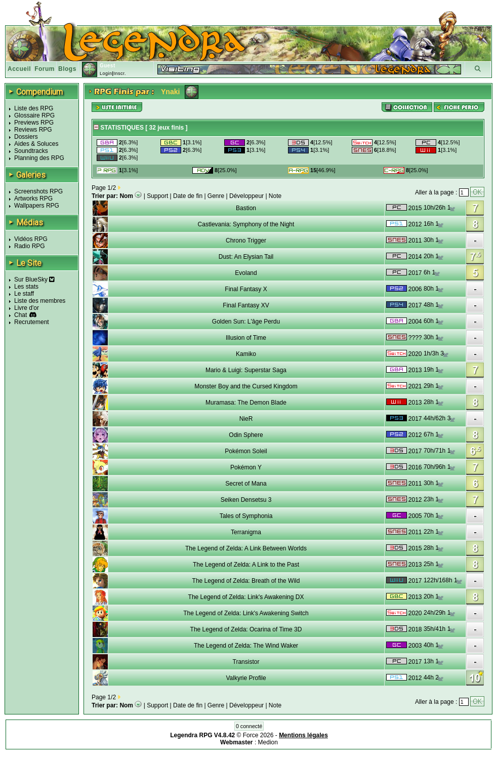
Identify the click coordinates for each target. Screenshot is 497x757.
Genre (216, 196)
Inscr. (119, 73)
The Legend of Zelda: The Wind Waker (246, 645)
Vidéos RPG (31, 239)
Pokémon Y (246, 467)
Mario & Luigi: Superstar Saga (245, 370)
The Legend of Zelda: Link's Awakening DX (246, 597)
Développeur (246, 196)
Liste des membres (39, 300)
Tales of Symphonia (246, 516)
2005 (415, 516)
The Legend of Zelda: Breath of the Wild (246, 580)
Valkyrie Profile (246, 678)
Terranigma (246, 532)
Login (106, 73)
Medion (268, 742)
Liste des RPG (33, 108)
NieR (246, 418)
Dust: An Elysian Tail (246, 256)
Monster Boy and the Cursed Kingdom (245, 386)
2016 (415, 467)
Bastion (246, 208)
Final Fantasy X (246, 289)
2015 (415, 208)
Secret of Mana (245, 483)
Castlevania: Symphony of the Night (246, 224)
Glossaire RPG (34, 115)
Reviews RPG (33, 129)
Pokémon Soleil (246, 451)
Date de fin (187, 196)
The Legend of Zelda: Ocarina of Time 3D (246, 629)
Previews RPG (34, 122)
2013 (415, 370)
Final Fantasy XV (246, 305)
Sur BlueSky (34, 279)
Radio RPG (29, 246)
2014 (415, 256)
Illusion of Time (246, 337)
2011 (415, 240)
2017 (415, 272)
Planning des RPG (39, 158)
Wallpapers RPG (36, 205)
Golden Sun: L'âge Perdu (246, 321)
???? (415, 337)
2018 (415, 629)
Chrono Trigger (246, 240)
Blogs (67, 68)
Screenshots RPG (38, 191)
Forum (44, 68)
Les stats (26, 286)
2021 (415, 386)
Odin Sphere (246, 435)
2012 (415, 224)
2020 (415, 353)
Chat (20, 314)
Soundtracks (31, 150)
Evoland (246, 272)
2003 (415, 645)
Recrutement (31, 322)
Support (157, 196)
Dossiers (26, 136)
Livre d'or (26, 307)
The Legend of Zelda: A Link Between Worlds (246, 548)
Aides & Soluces (36, 143)
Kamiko (246, 353)
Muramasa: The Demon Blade (245, 402)
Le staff (24, 293)
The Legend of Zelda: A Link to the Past (246, 564)
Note (275, 196)
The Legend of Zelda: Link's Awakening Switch (246, 613)
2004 (415, 321)
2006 (415, 289)
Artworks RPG (33, 198)
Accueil (19, 68)
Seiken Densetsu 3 (246, 499)
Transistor (246, 661)
